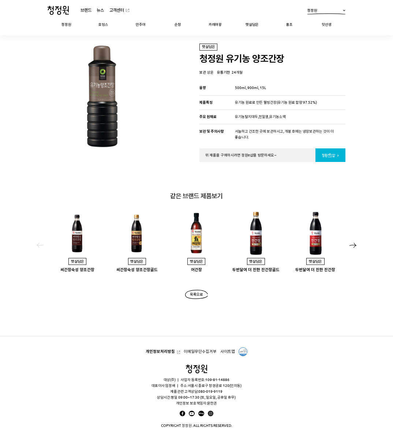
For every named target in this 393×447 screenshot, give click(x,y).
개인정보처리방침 (160, 351)
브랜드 (86, 10)
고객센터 (116, 10)
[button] (353, 245)
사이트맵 (227, 351)
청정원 (326, 11)
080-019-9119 (210, 391)
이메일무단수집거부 (200, 351)
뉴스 (100, 10)
